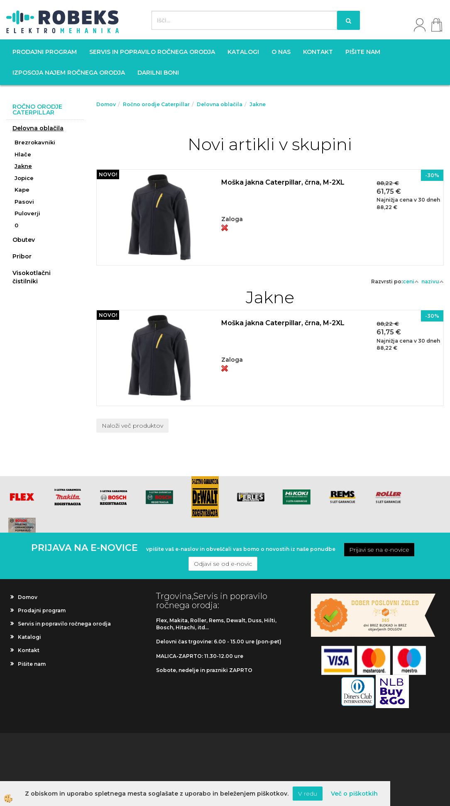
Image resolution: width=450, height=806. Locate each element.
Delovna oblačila (38, 128)
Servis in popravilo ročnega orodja (152, 52)
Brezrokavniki (35, 142)
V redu (307, 793)
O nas (281, 52)
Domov (106, 104)
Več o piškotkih (354, 793)
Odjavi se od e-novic (223, 563)
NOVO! (108, 174)
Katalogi (243, 52)
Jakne (23, 166)
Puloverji (27, 213)
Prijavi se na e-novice (379, 549)
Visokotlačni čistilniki (31, 277)
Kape (22, 189)
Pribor (22, 256)
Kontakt (318, 52)
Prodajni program (44, 52)
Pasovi (24, 201)
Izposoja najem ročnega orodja (68, 72)
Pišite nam (362, 52)
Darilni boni (158, 72)
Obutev (23, 240)
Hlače (23, 154)
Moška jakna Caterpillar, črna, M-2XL (283, 182)
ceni (411, 281)
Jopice (24, 178)
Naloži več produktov (132, 425)
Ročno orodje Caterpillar (156, 104)
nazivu (432, 281)
